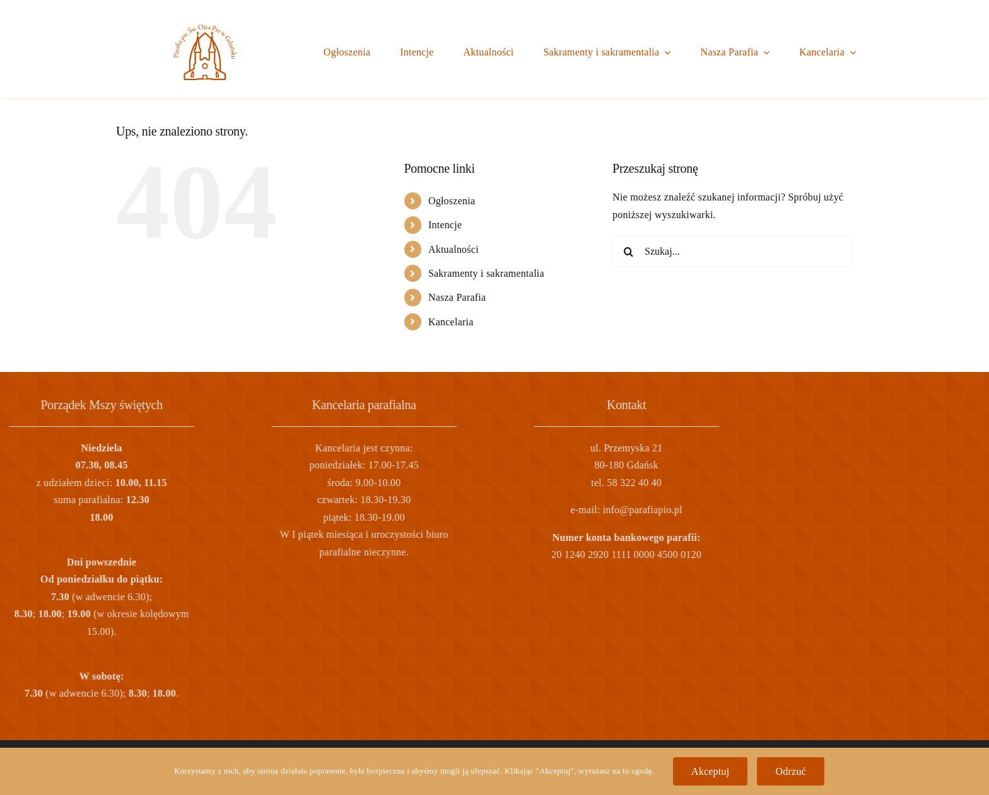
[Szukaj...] (732, 251)
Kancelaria (451, 321)
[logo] (205, 29)
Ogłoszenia (451, 200)
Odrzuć (790, 771)
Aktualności (453, 249)
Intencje (445, 224)
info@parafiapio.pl (438, 509)
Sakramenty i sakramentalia (486, 273)
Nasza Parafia (457, 297)
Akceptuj (710, 771)
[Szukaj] (628, 251)
